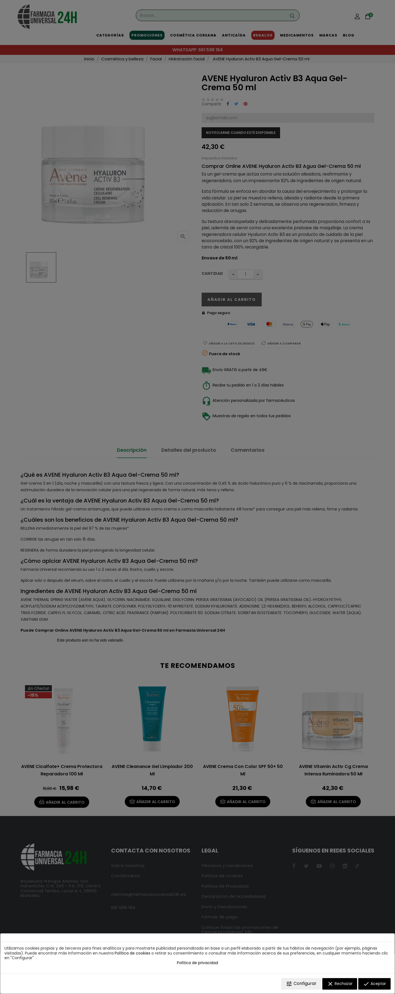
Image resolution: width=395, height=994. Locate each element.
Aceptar (374, 984)
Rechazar (339, 984)
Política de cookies (132, 953)
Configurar (301, 983)
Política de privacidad (197, 962)
